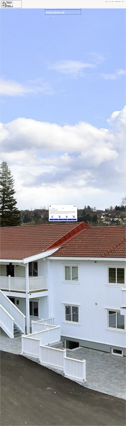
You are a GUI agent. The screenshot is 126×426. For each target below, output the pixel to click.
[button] (47, 16)
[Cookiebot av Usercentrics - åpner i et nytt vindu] (73, 206)
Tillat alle (72, 219)
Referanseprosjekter (118, 1)
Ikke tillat (54, 219)
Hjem (106, 1)
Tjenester (112, 1)
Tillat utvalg (63, 219)
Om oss (109, 1)
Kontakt (123, 1)
